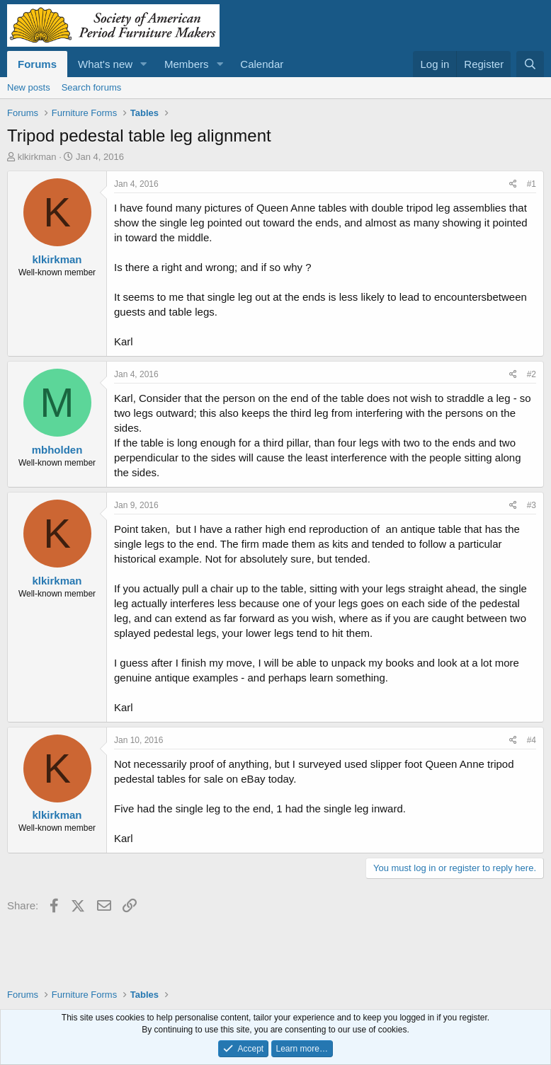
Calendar (261, 64)
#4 (531, 740)
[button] (144, 64)
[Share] (513, 184)
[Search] (530, 64)
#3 (531, 505)
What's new (105, 64)
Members (186, 64)
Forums (37, 64)
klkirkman (37, 156)
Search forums (92, 87)
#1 (531, 184)
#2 (531, 374)
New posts (28, 87)
